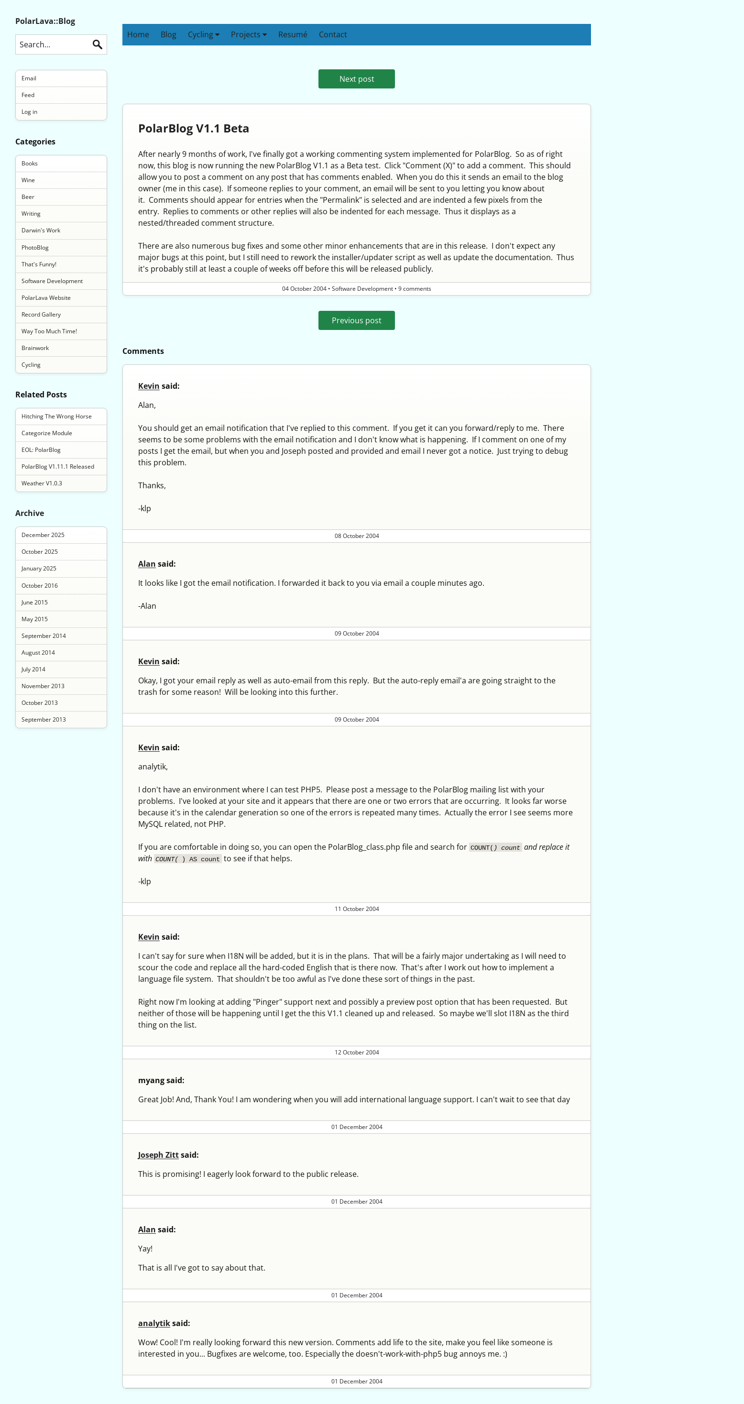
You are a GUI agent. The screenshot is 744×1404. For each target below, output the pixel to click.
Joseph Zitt (158, 1155)
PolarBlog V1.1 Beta (194, 128)
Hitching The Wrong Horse (57, 416)
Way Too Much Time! (49, 331)
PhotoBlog (35, 247)
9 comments (414, 289)
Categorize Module (47, 433)
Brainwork (35, 348)
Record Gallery (41, 314)
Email (29, 78)
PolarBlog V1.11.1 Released (58, 466)
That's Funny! (39, 264)
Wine (28, 180)
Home (138, 34)
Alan (147, 564)
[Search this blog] (61, 44)
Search (97, 44)
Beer (28, 197)
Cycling (203, 34)
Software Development (52, 281)
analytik (154, 1323)
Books (30, 163)
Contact (333, 34)
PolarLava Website (46, 298)
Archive (29, 513)
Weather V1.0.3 (42, 483)
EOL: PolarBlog (41, 450)
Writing (31, 213)
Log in (29, 112)
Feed (28, 95)
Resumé (292, 34)
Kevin (149, 386)
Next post (356, 79)
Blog (168, 34)
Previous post (357, 320)
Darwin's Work (41, 230)
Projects (249, 34)
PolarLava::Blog (45, 21)
